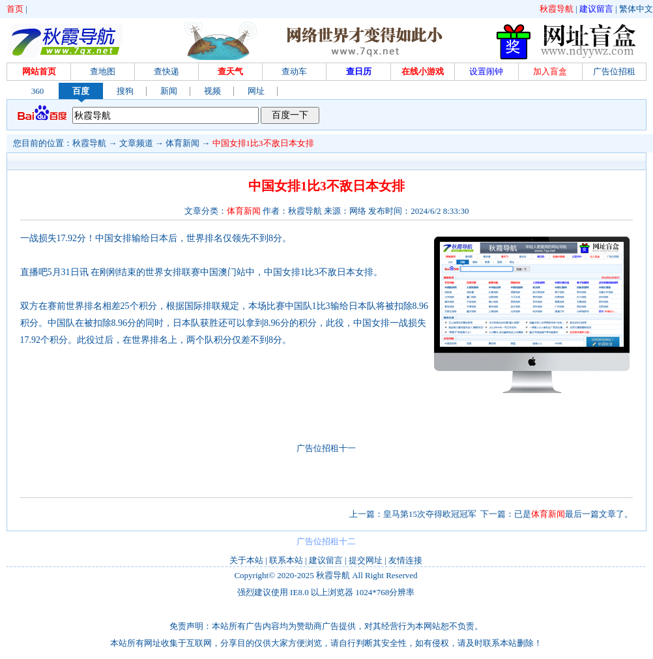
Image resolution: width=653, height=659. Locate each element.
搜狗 (125, 91)
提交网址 (366, 560)
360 (37, 91)
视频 (212, 91)
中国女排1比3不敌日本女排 (263, 143)
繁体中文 (636, 9)
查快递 (166, 71)
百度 (80, 91)
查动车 (294, 71)
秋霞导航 (556, 9)
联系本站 (286, 560)
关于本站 (246, 560)
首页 (15, 9)
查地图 (102, 71)
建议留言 (596, 9)
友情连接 (405, 560)
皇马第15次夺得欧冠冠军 (429, 514)
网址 (256, 91)
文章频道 (136, 143)
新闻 (168, 91)
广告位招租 (614, 71)
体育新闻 (182, 143)
